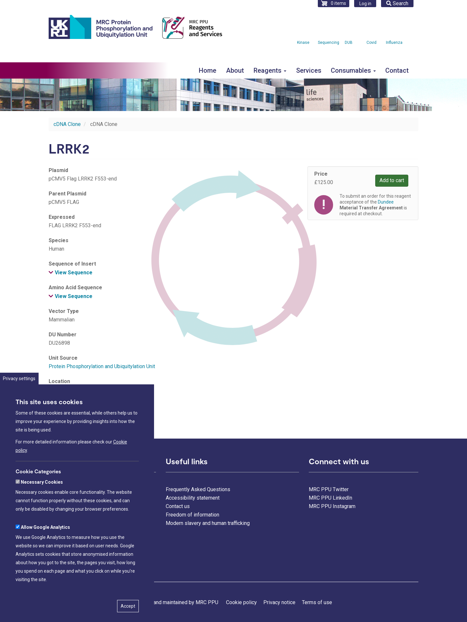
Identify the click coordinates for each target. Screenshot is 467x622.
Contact (397, 70)
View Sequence (73, 272)
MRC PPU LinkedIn (330, 498)
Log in (365, 3)
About (235, 70)
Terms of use (317, 602)
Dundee (386, 202)
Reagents (270, 70)
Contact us (178, 506)
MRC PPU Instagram (332, 506)
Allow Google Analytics (45, 548)
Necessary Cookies (42, 503)
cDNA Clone (67, 124)
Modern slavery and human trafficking (208, 523)
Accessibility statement (193, 498)
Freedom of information (192, 515)
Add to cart (391, 180)
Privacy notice (279, 602)
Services (308, 70)
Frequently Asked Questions (198, 489)
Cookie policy (241, 602)
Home (207, 70)
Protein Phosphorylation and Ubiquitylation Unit (102, 366)
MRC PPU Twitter (329, 489)
